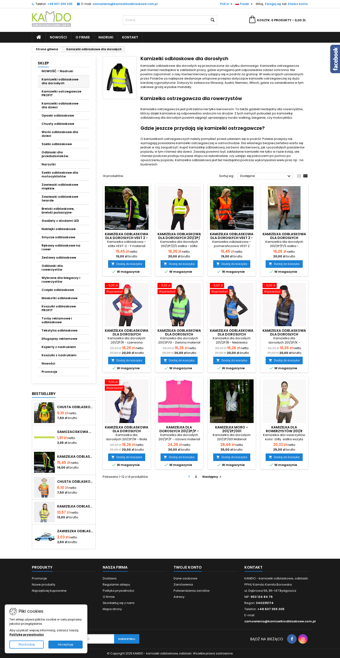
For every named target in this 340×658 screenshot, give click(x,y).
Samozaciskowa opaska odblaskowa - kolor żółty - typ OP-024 (75, 432)
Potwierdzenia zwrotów (192, 590)
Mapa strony (112, 609)
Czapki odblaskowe (58, 290)
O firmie (83, 37)
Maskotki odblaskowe (59, 298)
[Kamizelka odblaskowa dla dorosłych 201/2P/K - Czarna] (284, 289)
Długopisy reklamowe (59, 338)
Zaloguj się (273, 4)
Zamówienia (183, 584)
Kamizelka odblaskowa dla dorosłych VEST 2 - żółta (75, 456)
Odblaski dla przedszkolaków (55, 154)
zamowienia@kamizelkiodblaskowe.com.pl (125, 4)
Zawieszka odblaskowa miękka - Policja (75, 531)
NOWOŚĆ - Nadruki (57, 71)
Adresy (179, 597)
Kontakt (130, 37)
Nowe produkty (43, 584)
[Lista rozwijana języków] (244, 4)
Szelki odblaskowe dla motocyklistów (60, 174)
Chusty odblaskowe (58, 124)
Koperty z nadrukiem (59, 347)
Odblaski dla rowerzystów (52, 268)
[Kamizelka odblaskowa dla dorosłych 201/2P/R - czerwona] (127, 289)
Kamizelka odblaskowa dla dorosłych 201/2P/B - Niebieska (231, 334)
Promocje (49, 371)
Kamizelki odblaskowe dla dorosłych (60, 81)
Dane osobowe (185, 578)
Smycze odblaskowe (58, 237)
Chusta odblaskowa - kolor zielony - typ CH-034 (75, 481)
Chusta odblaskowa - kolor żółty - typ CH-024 (75, 407)
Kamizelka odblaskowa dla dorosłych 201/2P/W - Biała (126, 431)
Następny (212, 476)
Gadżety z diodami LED (60, 220)
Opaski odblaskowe (58, 115)
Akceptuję (65, 644)
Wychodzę (26, 644)
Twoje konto (188, 567)
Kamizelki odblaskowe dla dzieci (60, 105)
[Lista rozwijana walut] (227, 4)
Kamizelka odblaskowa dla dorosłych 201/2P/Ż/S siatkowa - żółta (179, 238)
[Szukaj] (170, 20)
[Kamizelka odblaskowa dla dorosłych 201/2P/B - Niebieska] (232, 289)
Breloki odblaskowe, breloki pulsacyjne (58, 210)
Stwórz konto (298, 4)
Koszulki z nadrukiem (59, 355)
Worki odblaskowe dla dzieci (60, 134)
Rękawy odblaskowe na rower (61, 247)
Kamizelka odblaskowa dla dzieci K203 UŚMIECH (75, 506)
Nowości (58, 37)
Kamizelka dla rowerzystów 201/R (284, 429)
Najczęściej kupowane (49, 590)
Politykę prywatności (26, 634)
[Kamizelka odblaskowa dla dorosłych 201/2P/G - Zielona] (179, 289)
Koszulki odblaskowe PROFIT (59, 308)
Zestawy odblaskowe (59, 257)
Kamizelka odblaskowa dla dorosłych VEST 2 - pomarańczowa (231, 238)
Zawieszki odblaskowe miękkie (60, 186)
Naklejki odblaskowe (59, 229)
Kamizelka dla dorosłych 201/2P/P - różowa (179, 431)
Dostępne (266, 176)
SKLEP (43, 63)
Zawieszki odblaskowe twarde (60, 198)
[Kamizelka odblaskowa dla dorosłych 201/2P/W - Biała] (127, 385)
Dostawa (109, 578)
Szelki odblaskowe (57, 144)
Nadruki (105, 37)
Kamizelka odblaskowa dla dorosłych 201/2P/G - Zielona (179, 334)
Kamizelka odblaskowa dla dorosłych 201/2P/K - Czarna (284, 334)
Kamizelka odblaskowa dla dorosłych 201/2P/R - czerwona (126, 334)
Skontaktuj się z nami (118, 603)
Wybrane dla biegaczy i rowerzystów (61, 280)
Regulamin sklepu (116, 584)
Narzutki (49, 164)
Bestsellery (43, 393)
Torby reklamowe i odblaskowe (57, 320)
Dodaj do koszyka (126, 264)
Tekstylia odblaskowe (59, 330)
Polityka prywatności (118, 590)
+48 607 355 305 (59, 4)
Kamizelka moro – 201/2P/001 (231, 429)
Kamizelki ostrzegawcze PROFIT (61, 93)
